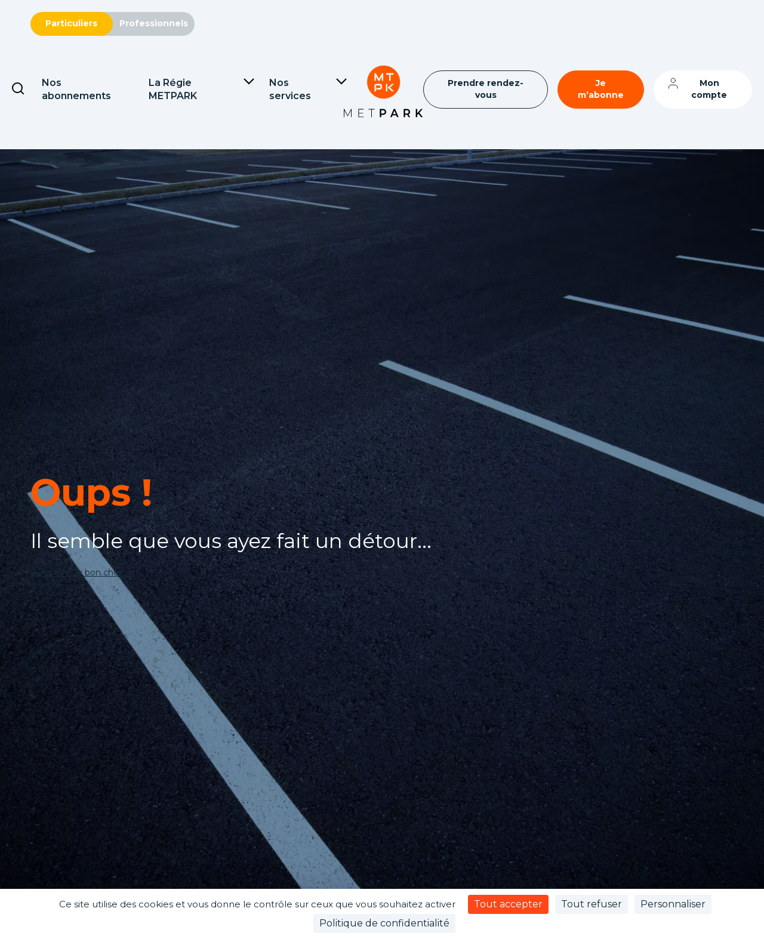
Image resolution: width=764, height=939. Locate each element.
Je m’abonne (601, 89)
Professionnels (153, 23)
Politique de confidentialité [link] (384, 923)
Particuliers (71, 23)
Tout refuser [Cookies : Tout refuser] (591, 904)
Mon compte (709, 89)
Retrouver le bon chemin (82, 572)
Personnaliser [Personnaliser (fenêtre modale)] (673, 904)
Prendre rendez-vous (485, 89)
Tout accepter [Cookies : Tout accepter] (508, 904)
